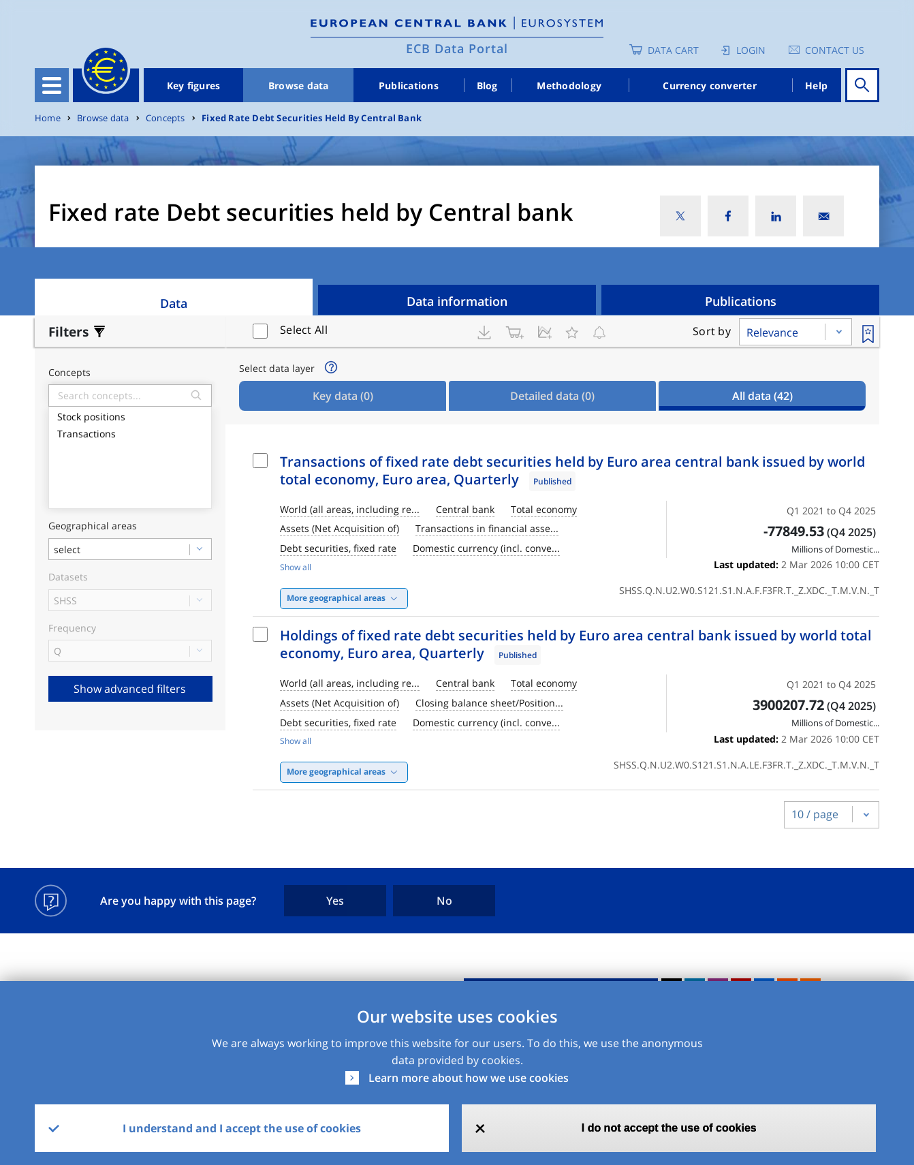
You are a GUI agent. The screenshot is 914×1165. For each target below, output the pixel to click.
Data (173, 303)
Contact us (834, 50)
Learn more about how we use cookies (468, 1077)
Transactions (130, 432)
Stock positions (130, 415)
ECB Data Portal (457, 48)
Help (816, 85)
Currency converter (710, 85)
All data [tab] (762, 395)
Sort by (712, 331)
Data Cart (673, 50)
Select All (304, 329)
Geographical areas (92, 526)
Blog (487, 85)
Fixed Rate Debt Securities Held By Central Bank (312, 118)
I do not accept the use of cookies (669, 1128)
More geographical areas (336, 598)
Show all (295, 567)
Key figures (194, 85)
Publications (409, 85)
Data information (457, 301)
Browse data (298, 85)
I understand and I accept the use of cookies (242, 1128)
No (444, 900)
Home (48, 118)
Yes (335, 900)
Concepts (165, 118)
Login (751, 50)
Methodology (569, 85)
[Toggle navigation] (52, 85)
